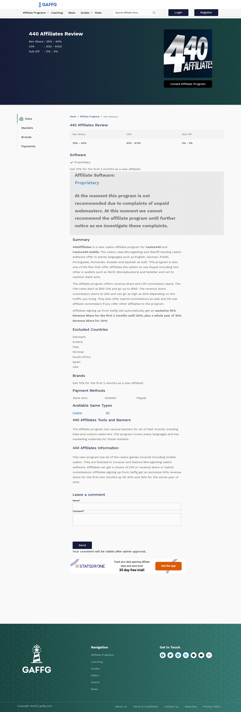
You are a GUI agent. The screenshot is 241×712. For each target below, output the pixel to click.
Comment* (78, 511)
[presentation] (100, 534)
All (108, 413)
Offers (95, 675)
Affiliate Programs (34, 12)
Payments (28, 146)
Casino (77, 413)
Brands (26, 137)
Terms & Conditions (145, 706)
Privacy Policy (211, 706)
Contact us (171, 706)
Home (73, 116)
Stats (98, 12)
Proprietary (87, 182)
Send (82, 545)
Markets (27, 128)
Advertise (191, 706)
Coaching (57, 12)
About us (121, 706)
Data (25, 118)
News (71, 12)
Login (178, 12)
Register (206, 12)
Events (95, 682)
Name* (76, 500)
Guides (85, 12)
